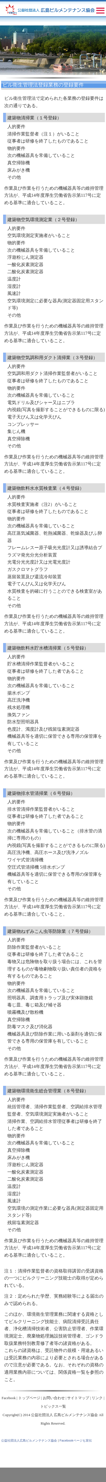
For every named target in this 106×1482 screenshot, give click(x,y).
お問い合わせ (54, 1398)
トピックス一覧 (53, 1406)
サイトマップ (78, 1398)
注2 (46, 504)
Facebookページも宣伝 (75, 1440)
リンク (97, 1398)
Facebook (9, 1398)
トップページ (29, 1398)
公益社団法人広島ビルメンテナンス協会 (29, 1440)
